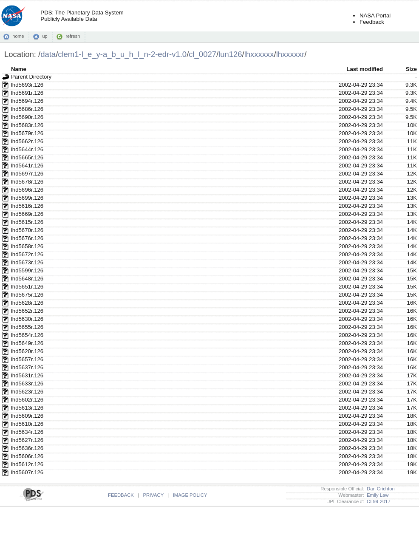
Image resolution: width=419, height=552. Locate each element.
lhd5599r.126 (27, 270)
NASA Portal (375, 15)
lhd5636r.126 (27, 448)
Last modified (364, 69)
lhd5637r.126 (27, 367)
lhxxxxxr (290, 54)
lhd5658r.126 (27, 246)
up (44, 36)
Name (18, 69)
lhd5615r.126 (27, 222)
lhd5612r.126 (27, 464)
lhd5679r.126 (27, 133)
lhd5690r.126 (27, 117)
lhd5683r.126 (27, 125)
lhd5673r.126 (27, 262)
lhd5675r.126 (27, 295)
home (18, 36)
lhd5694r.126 (27, 101)
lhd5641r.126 (27, 165)
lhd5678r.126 (27, 181)
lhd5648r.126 (27, 278)
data (48, 54)
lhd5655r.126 (27, 327)
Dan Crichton (379, 488)
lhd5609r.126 (27, 416)
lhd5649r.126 (27, 343)
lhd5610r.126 (27, 424)
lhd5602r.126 (27, 399)
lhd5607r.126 (27, 472)
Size (411, 69)
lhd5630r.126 (27, 319)
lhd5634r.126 (27, 432)
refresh (72, 36)
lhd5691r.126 (27, 93)
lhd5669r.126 (27, 214)
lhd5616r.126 (27, 206)
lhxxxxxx (259, 54)
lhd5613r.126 (27, 408)
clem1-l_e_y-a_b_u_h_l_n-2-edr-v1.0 (122, 54)
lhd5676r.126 (27, 238)
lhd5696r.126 (27, 190)
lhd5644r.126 (27, 149)
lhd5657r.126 (27, 359)
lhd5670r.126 (27, 230)
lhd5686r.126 (27, 109)
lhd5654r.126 (27, 335)
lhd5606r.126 (27, 456)
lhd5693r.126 (27, 85)
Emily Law (376, 495)
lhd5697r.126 (27, 173)
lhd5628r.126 (27, 303)
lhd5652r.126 (27, 311)
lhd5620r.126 (27, 351)
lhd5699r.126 (27, 198)
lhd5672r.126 (27, 254)
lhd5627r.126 (27, 440)
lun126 (230, 54)
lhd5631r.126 (27, 375)
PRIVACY (153, 495)
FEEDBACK (121, 495)
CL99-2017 (377, 501)
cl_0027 (202, 54)
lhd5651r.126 (27, 286)
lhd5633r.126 (27, 383)
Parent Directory (31, 77)
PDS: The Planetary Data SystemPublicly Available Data (81, 15)
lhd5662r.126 (27, 141)
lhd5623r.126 (27, 391)
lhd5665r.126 (27, 157)
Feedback (372, 22)
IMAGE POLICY (190, 495)
